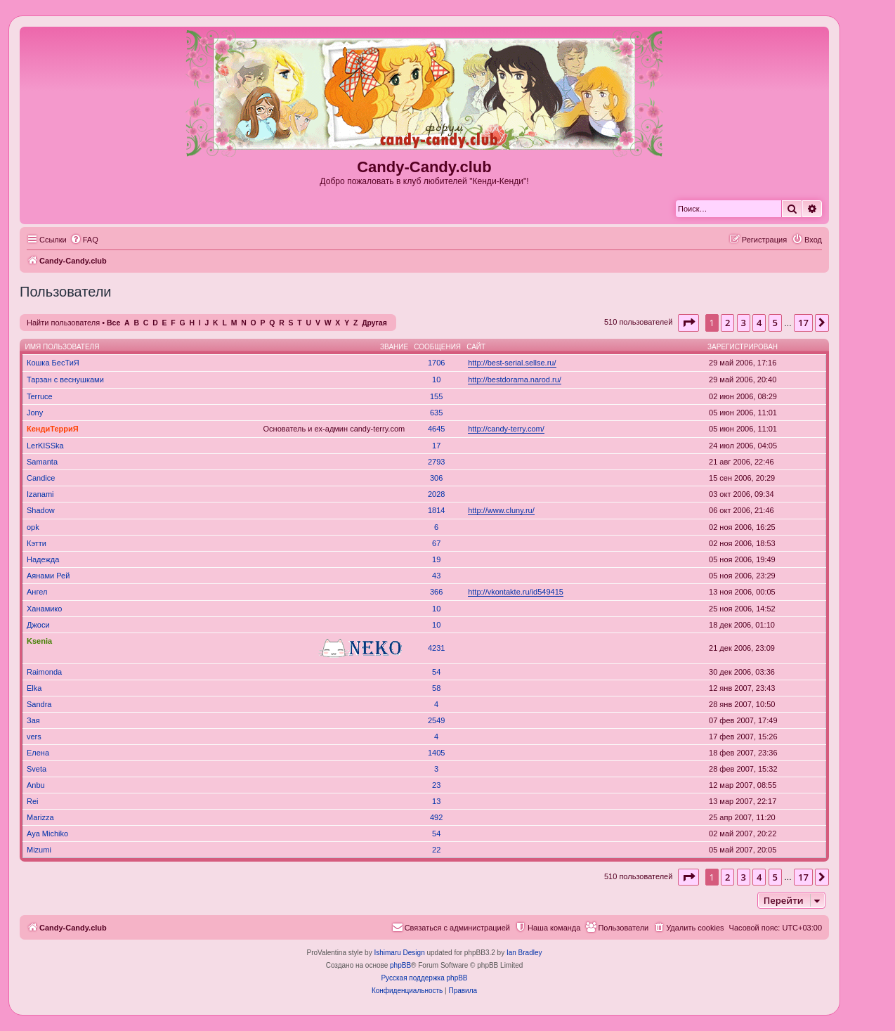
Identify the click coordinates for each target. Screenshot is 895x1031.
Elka (34, 688)
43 (436, 575)
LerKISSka (45, 445)
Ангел (37, 592)
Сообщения (437, 347)
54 (436, 672)
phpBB (400, 965)
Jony (35, 412)
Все (113, 323)
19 (436, 559)
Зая (33, 720)
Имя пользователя (62, 347)
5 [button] (775, 322)
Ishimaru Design (399, 953)
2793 (436, 462)
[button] (688, 322)
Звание (394, 347)
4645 (436, 428)
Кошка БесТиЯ (53, 362)
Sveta (36, 769)
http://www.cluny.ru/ (501, 510)
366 (436, 592)
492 (436, 817)
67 (436, 543)
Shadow (41, 510)
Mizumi (39, 849)
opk (33, 527)
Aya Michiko (47, 833)
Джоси (38, 625)
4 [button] (759, 322)
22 (436, 849)
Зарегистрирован (742, 347)
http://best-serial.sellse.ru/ (512, 362)
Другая (374, 323)
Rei (33, 801)
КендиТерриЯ (53, 428)
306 (436, 478)
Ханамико (44, 608)
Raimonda (44, 672)
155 (436, 396)
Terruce (40, 396)
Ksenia (39, 641)
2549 (436, 720)
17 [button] (803, 322)
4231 (436, 648)
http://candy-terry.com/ (506, 428)
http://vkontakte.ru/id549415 (515, 592)
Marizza (40, 817)
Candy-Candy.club (424, 167)
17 (436, 445)
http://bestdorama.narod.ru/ (514, 379)
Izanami (40, 494)
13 (436, 801)
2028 (436, 494)
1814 (436, 510)
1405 (436, 752)
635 (436, 412)
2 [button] (727, 322)
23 (436, 785)
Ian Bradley (524, 953)
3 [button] (743, 322)
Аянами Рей (48, 575)
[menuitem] (84, 239)
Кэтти (36, 543)
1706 (436, 362)
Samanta (42, 462)
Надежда (43, 559)
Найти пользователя (63, 322)
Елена (38, 752)
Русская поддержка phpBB (424, 978)
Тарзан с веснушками (65, 379)
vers (34, 736)
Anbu (36, 785)
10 (436, 379)
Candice (41, 478)
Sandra (39, 704)
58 (436, 688)
